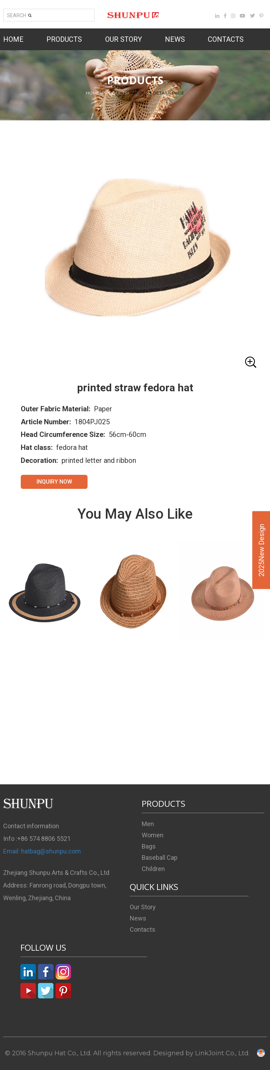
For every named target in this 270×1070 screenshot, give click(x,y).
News (138, 918)
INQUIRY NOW (54, 481)
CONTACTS (226, 39)
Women (152, 835)
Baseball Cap (160, 857)
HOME (13, 39)
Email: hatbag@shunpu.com (42, 851)
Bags (149, 846)
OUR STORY (123, 39)
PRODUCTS (64, 39)
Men (148, 824)
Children (153, 868)
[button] (135, 254)
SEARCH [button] (19, 15)
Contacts (142, 929)
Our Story (143, 907)
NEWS (175, 39)
